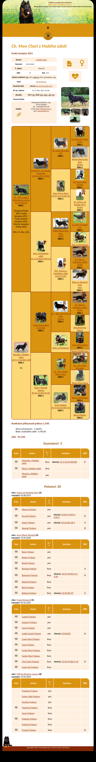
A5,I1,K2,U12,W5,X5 (61, 407)
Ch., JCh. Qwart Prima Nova (61, 373)
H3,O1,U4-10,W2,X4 (61, 196)
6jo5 (80, 287)
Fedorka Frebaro (29, 719)
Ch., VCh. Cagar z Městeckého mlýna (21, 198)
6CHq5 (80, 164)
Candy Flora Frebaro (31, 650)
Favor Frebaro (28, 713)
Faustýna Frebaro (30, 707)
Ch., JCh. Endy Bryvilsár (80, 367)
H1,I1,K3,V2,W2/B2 (68, 462)
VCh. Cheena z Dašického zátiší (61, 272)
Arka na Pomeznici (80, 244)
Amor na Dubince (80, 397)
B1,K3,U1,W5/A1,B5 (41, 393)
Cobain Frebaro (29, 616)
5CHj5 (80, 142)
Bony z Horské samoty (41, 389)
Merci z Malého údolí (31, 468)
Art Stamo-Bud (80, 182)
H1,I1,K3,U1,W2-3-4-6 (44, 86)
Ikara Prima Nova (60, 193)
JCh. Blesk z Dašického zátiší (80, 261)
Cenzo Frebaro (28, 628)
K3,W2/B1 (66, 633)
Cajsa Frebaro (28, 644)
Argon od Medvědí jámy (27, 492)
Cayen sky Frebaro (30, 667)
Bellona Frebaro (29, 593)
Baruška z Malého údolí (21, 356)
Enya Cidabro (61, 405)
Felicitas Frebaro (29, 724)
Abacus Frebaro (29, 509)
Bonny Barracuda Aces (80, 160)
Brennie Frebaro (29, 568)
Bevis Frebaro (28, 587)
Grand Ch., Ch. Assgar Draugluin (41, 172)
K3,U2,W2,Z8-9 (68, 522)
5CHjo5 (80, 184)
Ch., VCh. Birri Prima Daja (60, 315)
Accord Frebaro (29, 516)
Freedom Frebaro (30, 691)
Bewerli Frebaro (29, 582)
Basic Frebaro (28, 552)
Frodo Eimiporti (24, 600)
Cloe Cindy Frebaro (30, 661)
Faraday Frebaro (29, 702)
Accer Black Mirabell (26, 535)
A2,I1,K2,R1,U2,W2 (40, 176)
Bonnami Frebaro (30, 575)
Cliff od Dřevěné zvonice (27, 674)
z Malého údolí (41, 60)
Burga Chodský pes (79, 351)
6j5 (60, 153)
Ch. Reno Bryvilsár (80, 139)
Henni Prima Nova (80, 383)
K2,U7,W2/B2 (21, 202)
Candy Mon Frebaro (31, 656)
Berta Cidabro (80, 415)
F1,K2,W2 (41, 328)
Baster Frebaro (28, 557)
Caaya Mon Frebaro (31, 639)
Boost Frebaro (28, 563)
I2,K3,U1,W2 (60, 276)
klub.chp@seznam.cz (43, 109)
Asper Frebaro (28, 522)
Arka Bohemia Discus (79, 329)
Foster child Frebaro (31, 696)
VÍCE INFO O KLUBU (63, 9)
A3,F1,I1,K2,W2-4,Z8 (21, 360)
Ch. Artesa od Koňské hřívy (80, 203)
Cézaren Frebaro (29, 622)
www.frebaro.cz (43, 111)
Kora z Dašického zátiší (41, 255)
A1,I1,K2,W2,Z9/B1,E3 (41, 259)
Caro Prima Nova (80, 345)
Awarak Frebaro (29, 528)
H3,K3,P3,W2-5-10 (70, 661)
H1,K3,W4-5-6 (41, 82)
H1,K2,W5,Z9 (67, 593)
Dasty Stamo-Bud (41, 325)
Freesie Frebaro (29, 730)
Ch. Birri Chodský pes (80, 226)
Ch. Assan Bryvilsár (60, 150)
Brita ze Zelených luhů (79, 283)
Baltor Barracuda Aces (60, 232)
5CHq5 (80, 207)
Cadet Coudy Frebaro (31, 633)
